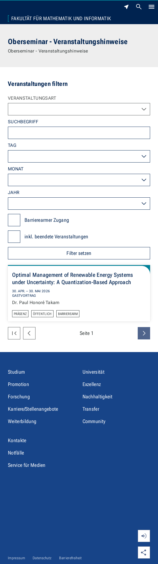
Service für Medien (27, 465)
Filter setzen (78, 253)
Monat (16, 169)
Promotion (18, 384)
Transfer (91, 409)
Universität (94, 372)
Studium (16, 372)
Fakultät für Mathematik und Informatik (61, 18)
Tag (12, 145)
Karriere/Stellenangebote (33, 409)
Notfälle (16, 453)
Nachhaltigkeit (97, 396)
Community (94, 421)
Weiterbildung (22, 421)
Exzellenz (92, 384)
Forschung (19, 396)
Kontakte (17, 440)
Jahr (13, 192)
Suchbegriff (23, 121)
